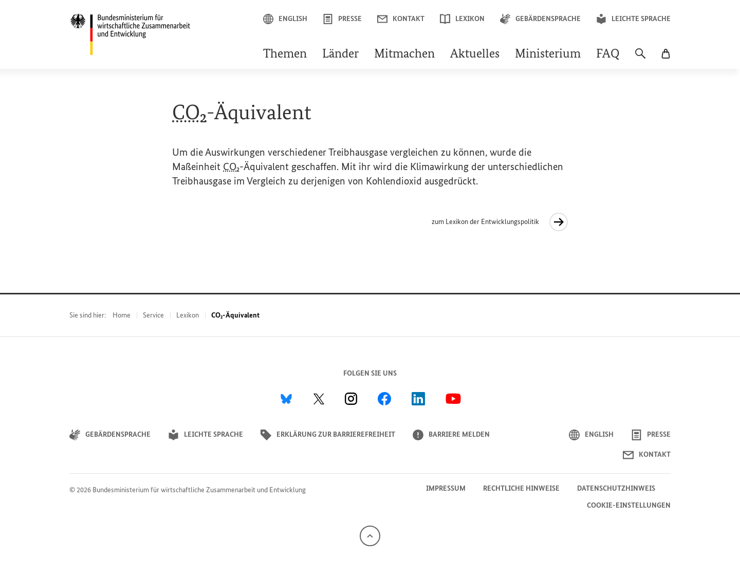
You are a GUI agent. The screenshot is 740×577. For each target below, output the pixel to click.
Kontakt (400, 19)
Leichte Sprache (633, 19)
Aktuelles (474, 54)
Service (153, 315)
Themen (285, 54)
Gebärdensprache (540, 19)
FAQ (608, 54)
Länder (340, 54)
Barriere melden (451, 435)
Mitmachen (404, 54)
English (285, 19)
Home (122, 315)
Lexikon (462, 19)
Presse (342, 19)
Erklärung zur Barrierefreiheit (328, 435)
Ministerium (548, 54)
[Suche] (640, 58)
